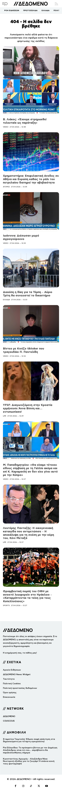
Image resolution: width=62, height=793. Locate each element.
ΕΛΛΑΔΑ (6, 299)
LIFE (4, 416)
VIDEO (5, 127)
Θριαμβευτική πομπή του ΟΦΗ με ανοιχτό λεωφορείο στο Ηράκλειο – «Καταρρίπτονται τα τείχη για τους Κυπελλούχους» (27, 596)
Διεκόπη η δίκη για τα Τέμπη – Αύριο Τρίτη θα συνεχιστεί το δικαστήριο (27, 294)
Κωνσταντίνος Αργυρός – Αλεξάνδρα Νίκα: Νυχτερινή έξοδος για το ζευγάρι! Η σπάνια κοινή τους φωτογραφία (28, 761)
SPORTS (6, 605)
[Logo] (31, 4)
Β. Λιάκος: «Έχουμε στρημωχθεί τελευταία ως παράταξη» (24, 121)
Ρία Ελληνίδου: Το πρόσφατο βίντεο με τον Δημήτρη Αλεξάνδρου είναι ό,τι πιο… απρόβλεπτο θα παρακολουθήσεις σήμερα (30, 750)
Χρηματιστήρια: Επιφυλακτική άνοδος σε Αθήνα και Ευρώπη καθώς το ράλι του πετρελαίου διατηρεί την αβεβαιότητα (31, 179)
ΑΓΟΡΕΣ (6, 187)
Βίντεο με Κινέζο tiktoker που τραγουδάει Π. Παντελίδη (23, 350)
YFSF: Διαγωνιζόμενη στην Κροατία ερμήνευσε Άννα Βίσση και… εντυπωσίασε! (27, 408)
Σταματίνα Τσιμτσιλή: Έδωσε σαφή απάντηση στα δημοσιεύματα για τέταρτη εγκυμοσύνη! (29, 740)
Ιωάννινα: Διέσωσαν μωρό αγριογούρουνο (21, 237)
